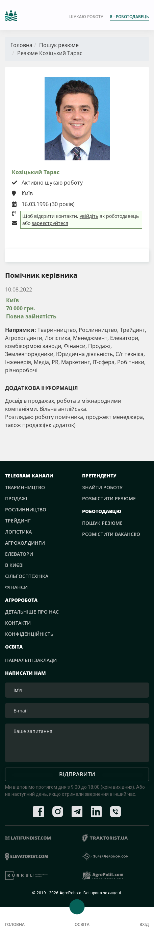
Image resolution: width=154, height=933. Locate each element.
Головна (21, 45)
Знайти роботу (102, 487)
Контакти (18, 623)
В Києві (14, 565)
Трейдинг (18, 520)
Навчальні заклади (31, 660)
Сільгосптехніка (26, 576)
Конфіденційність (29, 634)
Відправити (77, 774)
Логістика (18, 532)
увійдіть (89, 216)
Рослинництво (25, 509)
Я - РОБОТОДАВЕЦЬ (129, 17)
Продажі (16, 498)
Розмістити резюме (109, 498)
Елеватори (19, 554)
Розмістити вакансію (111, 534)
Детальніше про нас (32, 612)
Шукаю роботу (86, 17)
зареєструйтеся (50, 223)
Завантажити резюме (77, 255)
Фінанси (16, 587)
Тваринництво (25, 487)
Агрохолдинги (25, 543)
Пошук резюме (59, 45)
